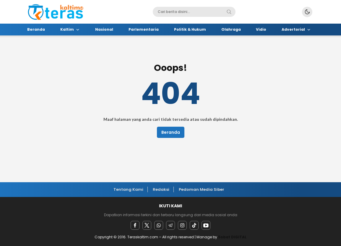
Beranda (170, 132)
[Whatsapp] (158, 225)
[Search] (229, 12)
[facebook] (135, 225)
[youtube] (206, 225)
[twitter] (146, 225)
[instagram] (182, 225)
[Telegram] (170, 225)
